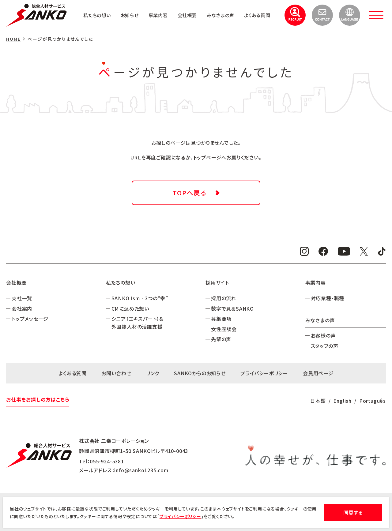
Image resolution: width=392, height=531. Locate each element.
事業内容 (190, 9)
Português (372, 400)
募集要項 (221, 318)
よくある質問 (256, 20)
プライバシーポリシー (264, 373)
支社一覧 (22, 298)
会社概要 (220, 9)
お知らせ (160, 9)
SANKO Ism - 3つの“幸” (139, 298)
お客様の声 (323, 335)
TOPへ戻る (189, 192)
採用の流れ (223, 298)
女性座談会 (224, 329)
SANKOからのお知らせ (200, 373)
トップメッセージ (30, 318)
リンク (152, 373)
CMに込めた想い (130, 308)
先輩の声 (221, 339)
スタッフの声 (324, 346)
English (342, 400)
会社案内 (22, 308)
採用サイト (217, 282)
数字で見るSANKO (232, 308)
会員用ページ (318, 373)
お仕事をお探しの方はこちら (37, 399)
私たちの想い (126, 9)
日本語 (318, 400)
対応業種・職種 (328, 298)
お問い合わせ (116, 373)
